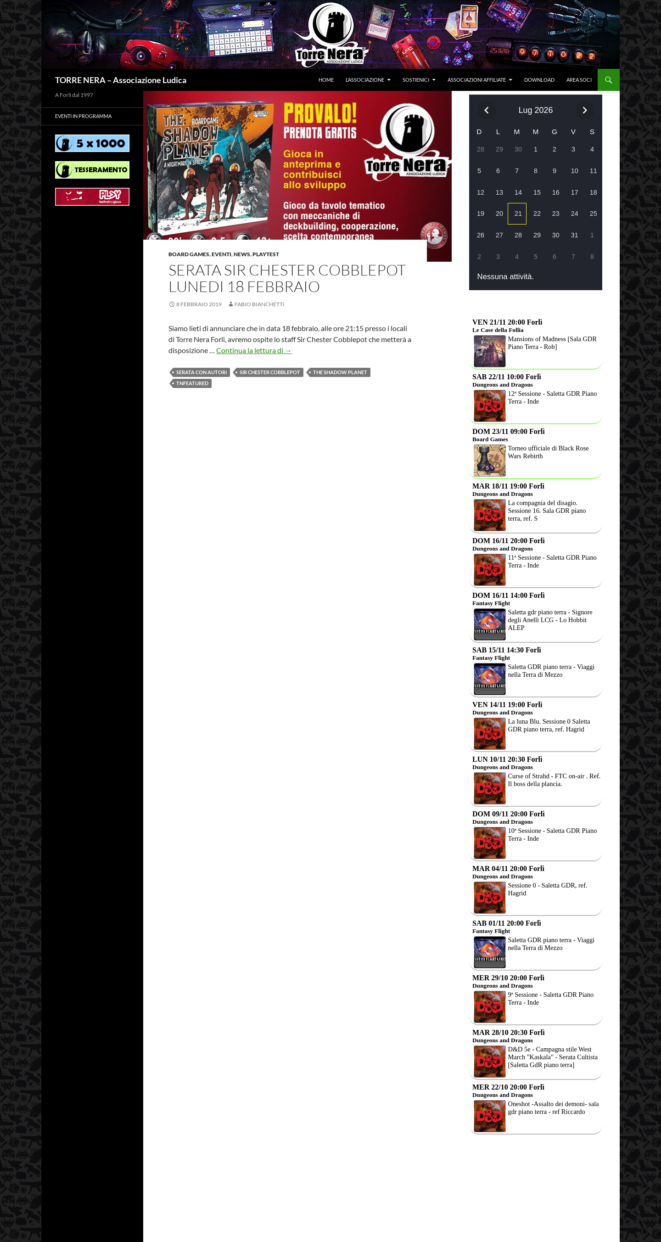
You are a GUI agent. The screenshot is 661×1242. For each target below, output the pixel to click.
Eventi (221, 254)
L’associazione (365, 80)
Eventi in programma (83, 116)
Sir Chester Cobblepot (270, 372)
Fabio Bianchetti (260, 304)
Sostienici (416, 80)
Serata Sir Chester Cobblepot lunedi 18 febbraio (287, 278)
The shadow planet (340, 372)
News (242, 254)
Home (326, 80)
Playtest (265, 254)
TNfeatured (192, 383)
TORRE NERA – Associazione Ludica (120, 80)
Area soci (579, 80)
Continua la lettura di (254, 350)
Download (539, 80)
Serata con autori (201, 372)
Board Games (188, 254)
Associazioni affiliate (477, 80)
